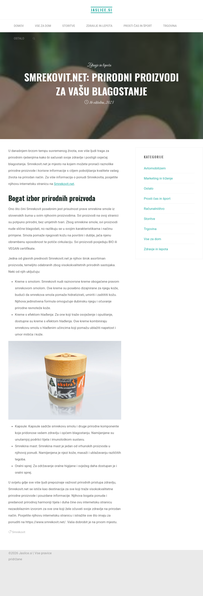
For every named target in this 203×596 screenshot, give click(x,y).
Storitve (149, 219)
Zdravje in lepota (99, 65)
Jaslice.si (101, 9)
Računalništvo (154, 209)
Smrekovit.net (64, 184)
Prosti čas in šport (157, 198)
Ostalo (148, 188)
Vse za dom (152, 239)
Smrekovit (18, 532)
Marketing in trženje (158, 178)
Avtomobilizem (155, 168)
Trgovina (150, 229)
